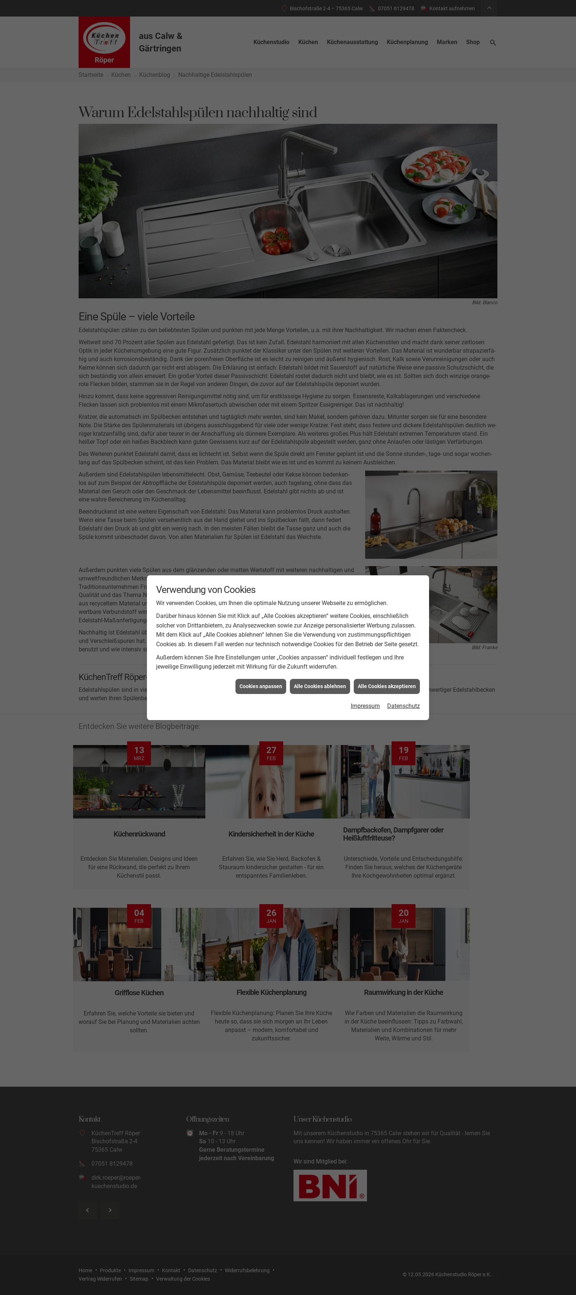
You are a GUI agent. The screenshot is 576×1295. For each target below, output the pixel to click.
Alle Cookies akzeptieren (387, 686)
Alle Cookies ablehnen (320, 686)
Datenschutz (403, 705)
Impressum (365, 705)
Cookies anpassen (261, 686)
